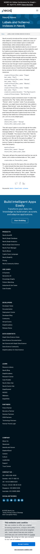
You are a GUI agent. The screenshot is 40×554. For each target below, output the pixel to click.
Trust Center (6, 466)
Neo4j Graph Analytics (9, 241)
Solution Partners (8, 414)
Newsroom (5, 444)
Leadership (6, 460)
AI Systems (6, 273)
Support (5, 463)
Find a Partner (7, 408)
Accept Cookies (23, 544)
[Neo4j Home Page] (7, 10)
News (3, 34)
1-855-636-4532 (10, 475)
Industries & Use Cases (9, 285)
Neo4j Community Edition (10, 263)
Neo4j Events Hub (8, 386)
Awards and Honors (8, 447)
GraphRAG (5, 399)
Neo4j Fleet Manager (9, 248)
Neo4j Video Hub (7, 383)
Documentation (7, 309)
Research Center (7, 376)
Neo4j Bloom (6, 251)
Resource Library (7, 367)
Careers (5, 454)
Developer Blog (7, 315)
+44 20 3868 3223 (11, 482)
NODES (4, 392)
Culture (4, 457)
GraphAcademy (7, 325)
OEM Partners (7, 417)
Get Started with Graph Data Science (14, 343)
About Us (5, 441)
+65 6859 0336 (15, 488)
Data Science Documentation (11, 340)
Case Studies (6, 288)
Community (6, 318)
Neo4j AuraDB (7, 235)
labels (11, 188)
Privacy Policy (12, 512)
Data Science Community (10, 346)
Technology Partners (9, 420)
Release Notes (7, 328)
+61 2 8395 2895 (14, 491)
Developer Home (7, 306)
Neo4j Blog (6, 370)
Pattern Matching (8, 282)
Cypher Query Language (10, 254)
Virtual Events (7, 322)
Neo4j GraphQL (7, 257)
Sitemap (20, 512)
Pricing (4, 260)
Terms (4, 512)
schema (25, 188)
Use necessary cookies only (23, 550)
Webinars (5, 395)
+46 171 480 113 (13, 478)
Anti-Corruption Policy (9, 514)
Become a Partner (8, 411)
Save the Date (27, 5)
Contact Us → (8, 472)
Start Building (20, 220)
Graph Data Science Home (10, 337)
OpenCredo (18, 188)
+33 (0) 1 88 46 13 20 (14, 485)
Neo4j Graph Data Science (11, 244)
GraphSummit (6, 389)
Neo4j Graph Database (9, 238)
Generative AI (6, 276)
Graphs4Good (6, 450)
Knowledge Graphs (8, 279)
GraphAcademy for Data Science (13, 350)
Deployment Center (8, 312)
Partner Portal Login (9, 423)
